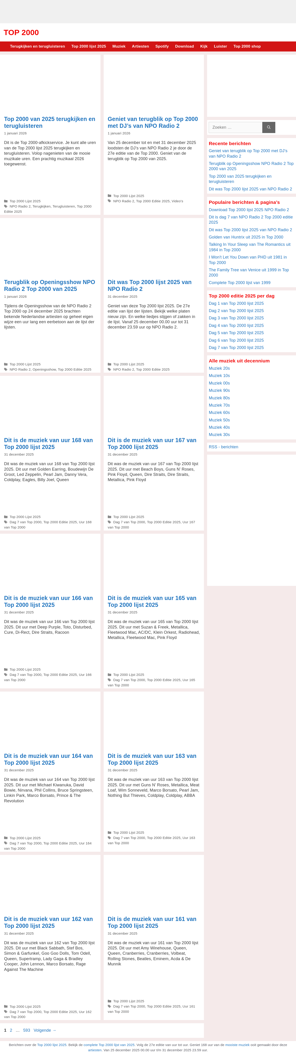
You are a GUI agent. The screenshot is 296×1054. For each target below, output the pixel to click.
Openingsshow (44, 369)
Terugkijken (41, 206)
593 (27, 1030)
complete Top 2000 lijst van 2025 (109, 1045)
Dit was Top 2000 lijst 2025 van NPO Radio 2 (250, 189)
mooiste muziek (237, 1045)
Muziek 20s (219, 368)
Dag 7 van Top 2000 (25, 522)
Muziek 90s (219, 390)
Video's (177, 201)
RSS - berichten (223, 447)
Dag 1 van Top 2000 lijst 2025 (236, 303)
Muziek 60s (219, 412)
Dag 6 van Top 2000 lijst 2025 (236, 340)
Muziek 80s (219, 398)
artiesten (95, 1050)
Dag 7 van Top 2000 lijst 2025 (236, 347)
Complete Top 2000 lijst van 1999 (240, 282)
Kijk (204, 46)
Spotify (162, 46)
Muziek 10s (219, 375)
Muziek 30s (219, 434)
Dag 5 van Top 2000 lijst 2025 (236, 333)
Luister (220, 46)
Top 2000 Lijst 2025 (25, 201)
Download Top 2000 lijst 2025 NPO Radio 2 (249, 210)
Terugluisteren (64, 206)
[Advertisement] (148, 11)
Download (184, 46)
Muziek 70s (219, 405)
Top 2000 (21, 32)
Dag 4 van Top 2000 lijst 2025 (236, 325)
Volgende (45, 1030)
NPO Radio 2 (20, 206)
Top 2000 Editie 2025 (153, 201)
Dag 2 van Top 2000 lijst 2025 (236, 310)
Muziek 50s (219, 420)
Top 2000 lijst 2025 (88, 46)
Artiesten (140, 46)
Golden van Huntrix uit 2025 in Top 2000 (246, 237)
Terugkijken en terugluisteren (37, 46)
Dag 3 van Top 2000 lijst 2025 (236, 318)
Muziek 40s (219, 427)
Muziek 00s (219, 383)
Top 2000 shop (247, 46)
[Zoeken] (268, 127)
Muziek (118, 46)
